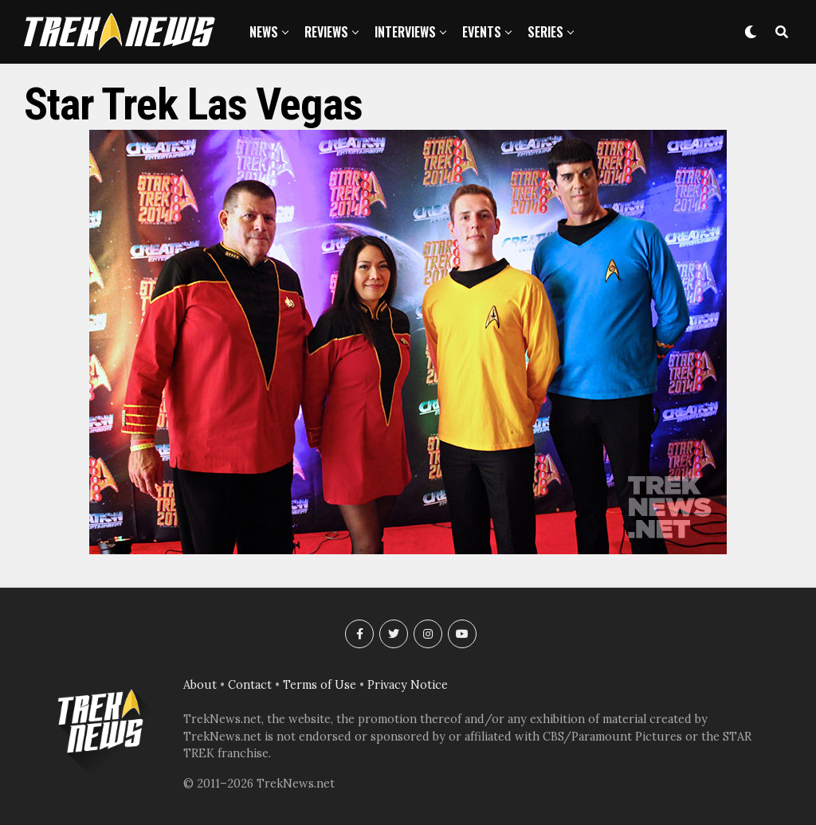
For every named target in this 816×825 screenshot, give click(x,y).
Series (545, 31)
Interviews (405, 31)
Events (481, 31)
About (200, 685)
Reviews (326, 31)
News (263, 31)
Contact (250, 685)
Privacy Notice (407, 685)
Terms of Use (319, 685)
